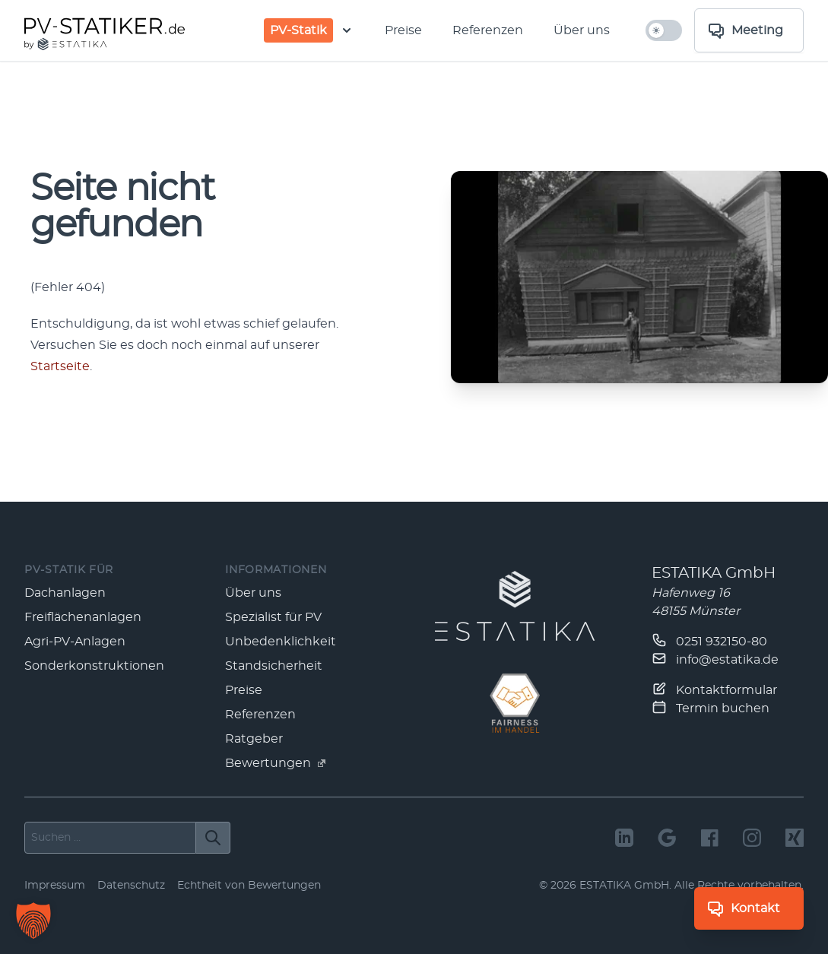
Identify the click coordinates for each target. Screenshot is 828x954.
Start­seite (60, 366)
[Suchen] (213, 838)
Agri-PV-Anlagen (74, 641)
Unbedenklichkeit (280, 641)
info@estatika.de (715, 658)
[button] (33, 920)
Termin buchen (710, 707)
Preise (403, 30)
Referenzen (487, 30)
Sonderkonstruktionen (94, 666)
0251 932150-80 (709, 640)
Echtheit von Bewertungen (249, 885)
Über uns (582, 30)
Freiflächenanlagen (82, 617)
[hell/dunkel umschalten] (664, 30)
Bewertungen (275, 763)
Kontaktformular (714, 688)
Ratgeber (254, 739)
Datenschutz (131, 885)
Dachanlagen (65, 593)
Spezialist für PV (273, 617)
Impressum (54, 885)
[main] (414, 282)
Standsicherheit (273, 666)
